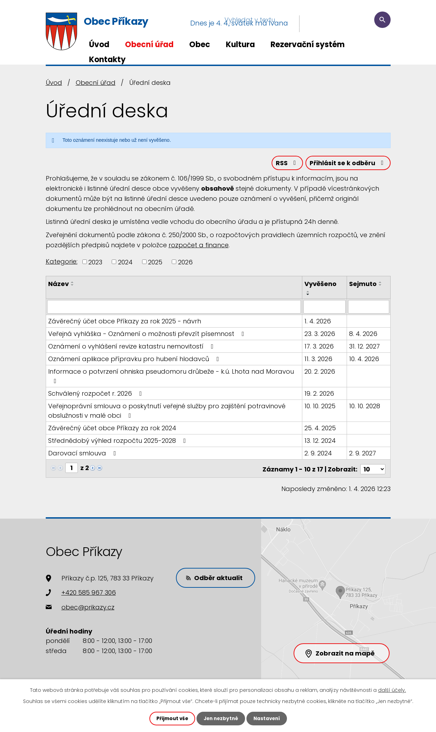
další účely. (392, 689)
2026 (185, 263)
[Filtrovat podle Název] (174, 308)
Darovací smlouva (83, 454)
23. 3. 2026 (320, 334)
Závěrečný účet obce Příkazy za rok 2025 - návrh (124, 322)
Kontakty (107, 59)
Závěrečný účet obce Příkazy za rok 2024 (112, 429)
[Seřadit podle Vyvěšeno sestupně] (308, 295)
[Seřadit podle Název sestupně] (72, 286)
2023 (95, 263)
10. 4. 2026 (364, 360)
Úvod (99, 44)
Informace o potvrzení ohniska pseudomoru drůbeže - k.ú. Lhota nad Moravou (171, 376)
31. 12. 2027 (364, 347)
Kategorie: (61, 262)
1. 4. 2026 (318, 322)
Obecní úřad (149, 44)
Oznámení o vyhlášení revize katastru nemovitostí (132, 347)
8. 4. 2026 (363, 334)
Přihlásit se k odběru (347, 164)
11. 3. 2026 (319, 360)
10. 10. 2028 (364, 407)
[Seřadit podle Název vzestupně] (72, 283)
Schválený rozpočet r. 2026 (96, 394)
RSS (284, 164)
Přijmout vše (170, 718)
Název (58, 285)
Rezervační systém (308, 44)
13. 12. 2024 (320, 441)
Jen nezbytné (220, 718)
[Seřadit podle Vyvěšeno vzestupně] (308, 293)
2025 (155, 263)
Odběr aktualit (216, 577)
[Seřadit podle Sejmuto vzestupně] (381, 283)
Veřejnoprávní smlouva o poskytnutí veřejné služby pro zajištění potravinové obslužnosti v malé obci (167, 412)
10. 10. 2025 (320, 407)
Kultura (240, 44)
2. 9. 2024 (318, 454)
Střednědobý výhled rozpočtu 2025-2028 (118, 441)
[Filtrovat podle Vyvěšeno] (325, 308)
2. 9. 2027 (362, 454)
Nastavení (268, 718)
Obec (199, 44)
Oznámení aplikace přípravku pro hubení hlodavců (135, 360)
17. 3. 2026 (319, 347)
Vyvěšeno (321, 285)
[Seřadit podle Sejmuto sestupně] (381, 286)
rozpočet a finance (199, 246)
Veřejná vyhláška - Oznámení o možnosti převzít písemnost (147, 334)
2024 (125, 263)
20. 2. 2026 (320, 372)
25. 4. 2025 (320, 429)
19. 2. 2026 (319, 394)
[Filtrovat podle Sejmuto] (368, 308)
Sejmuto (363, 285)
